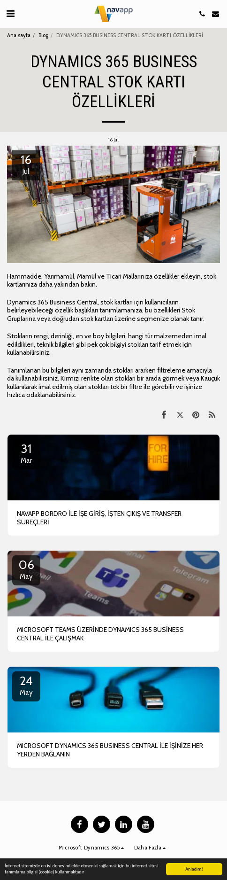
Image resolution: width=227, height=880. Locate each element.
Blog (43, 35)
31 (26, 453)
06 (26, 569)
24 (26, 685)
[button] (10, 14)
